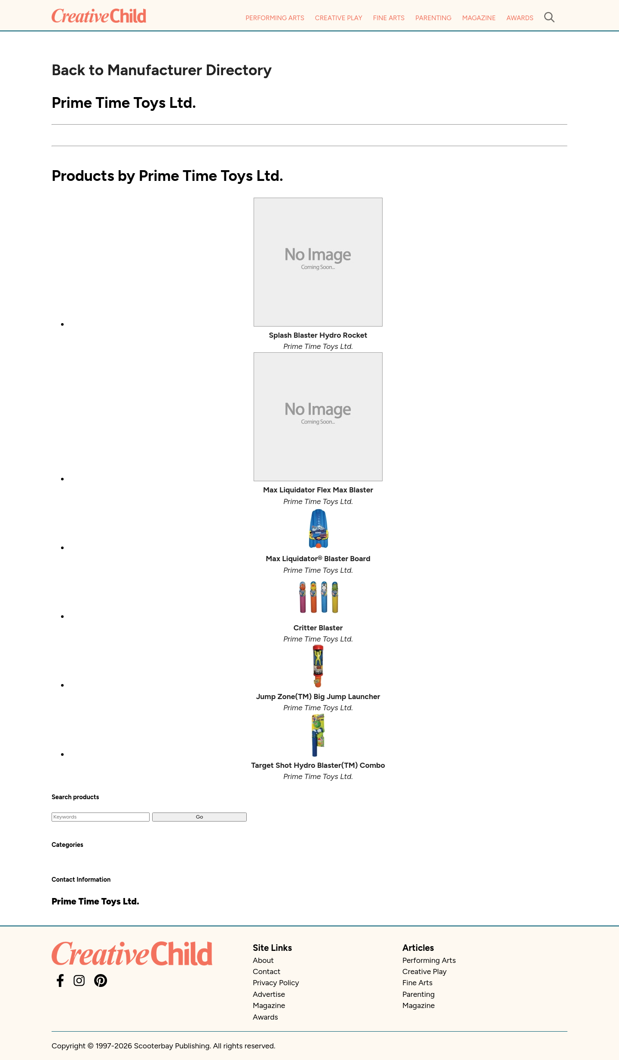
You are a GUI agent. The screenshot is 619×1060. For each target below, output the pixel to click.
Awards (519, 18)
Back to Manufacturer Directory (162, 70)
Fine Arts (388, 18)
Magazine (479, 18)
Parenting (433, 18)
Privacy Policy (276, 982)
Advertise (269, 994)
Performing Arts (274, 18)
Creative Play (338, 18)
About (263, 960)
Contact (266, 971)
